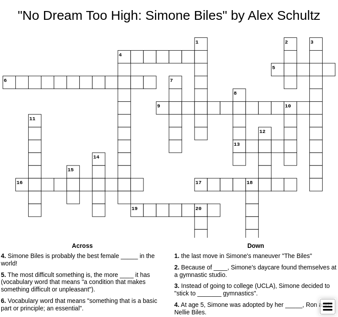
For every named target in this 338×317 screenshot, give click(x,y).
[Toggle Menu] (327, 306)
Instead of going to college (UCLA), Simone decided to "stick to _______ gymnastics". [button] (252, 289)
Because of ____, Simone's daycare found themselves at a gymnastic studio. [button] (255, 271)
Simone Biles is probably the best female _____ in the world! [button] (77, 259)
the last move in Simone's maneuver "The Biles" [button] (243, 255)
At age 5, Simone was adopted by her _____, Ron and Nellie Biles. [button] (251, 308)
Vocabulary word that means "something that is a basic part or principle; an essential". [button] (79, 304)
